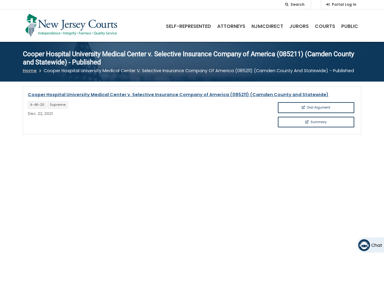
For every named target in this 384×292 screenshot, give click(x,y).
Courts (325, 26)
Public (349, 26)
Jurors (299, 26)
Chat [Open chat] (376, 245)
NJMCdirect (267, 26)
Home (30, 71)
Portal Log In (344, 4)
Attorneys (231, 26)
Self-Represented (188, 26)
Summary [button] (316, 122)
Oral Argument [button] (316, 107)
